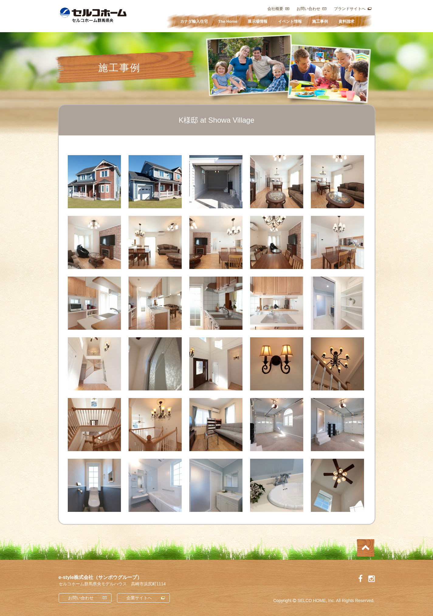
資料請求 (346, 21)
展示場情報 (257, 21)
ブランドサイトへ (350, 8)
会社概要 (275, 8)
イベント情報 (290, 21)
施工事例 (320, 21)
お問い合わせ (308, 8)
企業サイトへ (139, 597)
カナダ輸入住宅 (194, 21)
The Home (227, 21)
